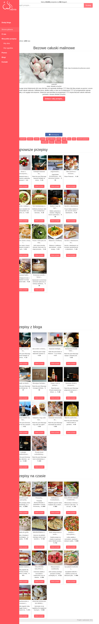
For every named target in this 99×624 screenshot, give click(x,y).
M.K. (96, 620)
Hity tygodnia (7, 48)
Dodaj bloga (6, 22)
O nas (4, 34)
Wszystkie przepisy (9, 39)
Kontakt (5, 62)
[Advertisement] (59, 24)
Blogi (4, 57)
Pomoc (4, 53)
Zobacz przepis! (28, 186)
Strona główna (7, 29)
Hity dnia (6, 43)
